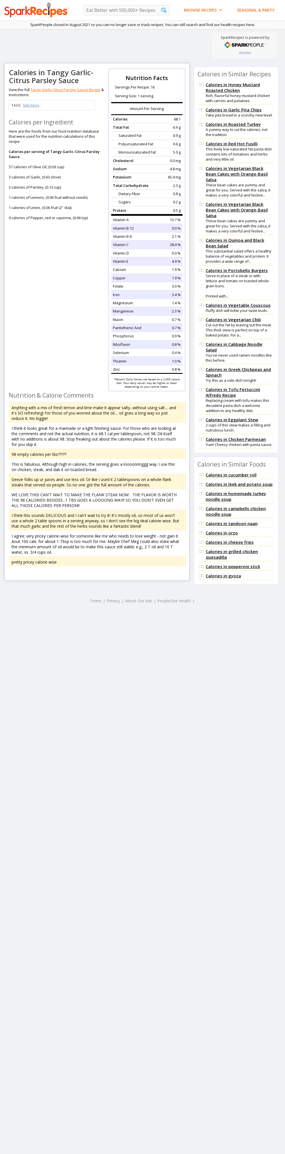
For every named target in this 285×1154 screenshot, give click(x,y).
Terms (96, 600)
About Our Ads (138, 600)
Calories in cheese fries (230, 542)
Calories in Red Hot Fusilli (232, 143)
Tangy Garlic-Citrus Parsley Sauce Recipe (65, 89)
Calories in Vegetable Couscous (238, 305)
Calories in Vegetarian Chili (233, 319)
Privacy (113, 600)
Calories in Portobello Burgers (237, 270)
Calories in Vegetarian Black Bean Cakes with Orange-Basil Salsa (237, 173)
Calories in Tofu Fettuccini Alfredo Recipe (233, 392)
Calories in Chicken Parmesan (236, 439)
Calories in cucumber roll (231, 475)
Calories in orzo (222, 533)
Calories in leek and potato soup (239, 484)
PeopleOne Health (174, 600)
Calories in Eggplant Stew (232, 419)
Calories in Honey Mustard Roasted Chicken (233, 87)
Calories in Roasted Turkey (233, 124)
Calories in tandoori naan (232, 523)
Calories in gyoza (223, 576)
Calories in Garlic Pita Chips (234, 110)
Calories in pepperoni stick (233, 566)
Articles (245, 52)
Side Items (31, 105)
